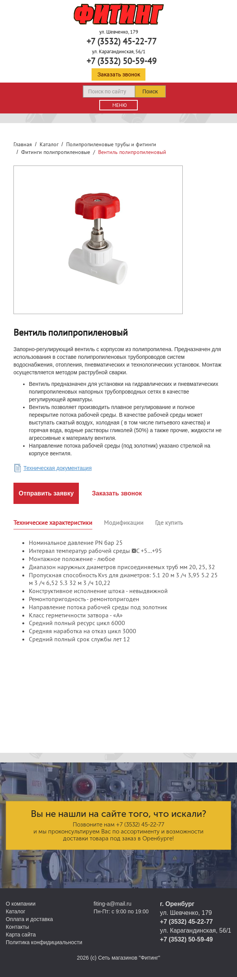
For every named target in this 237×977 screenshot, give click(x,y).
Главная (22, 144)
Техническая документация (57, 468)
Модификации (124, 522)
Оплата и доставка (29, 919)
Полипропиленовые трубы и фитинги (111, 144)
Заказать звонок (118, 74)
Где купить (169, 522)
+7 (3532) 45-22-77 (122, 41)
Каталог (49, 144)
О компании (20, 904)
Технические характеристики (52, 522)
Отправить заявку (45, 493)
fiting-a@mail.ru (112, 904)
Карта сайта (21, 934)
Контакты (17, 927)
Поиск (150, 91)
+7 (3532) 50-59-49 (122, 61)
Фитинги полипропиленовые (55, 152)
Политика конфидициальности (44, 942)
